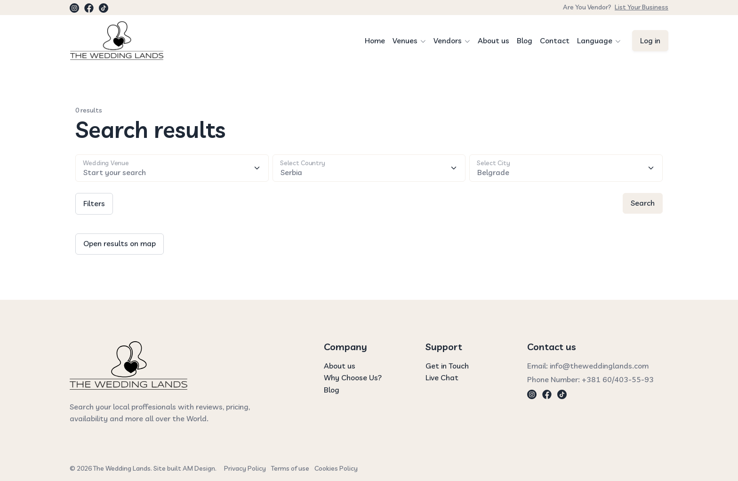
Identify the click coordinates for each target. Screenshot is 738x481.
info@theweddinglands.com (599, 365)
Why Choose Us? (353, 377)
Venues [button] (405, 40)
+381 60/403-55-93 (618, 379)
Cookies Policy (336, 468)
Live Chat (441, 377)
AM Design (199, 468)
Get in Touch (447, 365)
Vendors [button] (447, 40)
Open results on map (119, 243)
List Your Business (641, 7)
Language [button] (594, 40)
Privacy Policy (245, 468)
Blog (524, 40)
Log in (650, 40)
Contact (555, 40)
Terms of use (290, 468)
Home (375, 40)
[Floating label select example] (369, 168)
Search (643, 203)
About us (493, 40)
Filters (94, 203)
